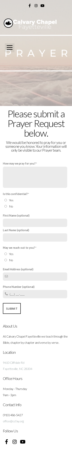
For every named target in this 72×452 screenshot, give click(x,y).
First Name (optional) (16, 215)
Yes (11, 200)
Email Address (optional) (18, 269)
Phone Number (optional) (19, 286)
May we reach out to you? (19, 247)
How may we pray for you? (19, 163)
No (11, 206)
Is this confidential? (15, 194)
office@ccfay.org (13, 421)
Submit (11, 308)
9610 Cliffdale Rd (13, 362)
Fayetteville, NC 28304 (17, 369)
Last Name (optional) (16, 230)
